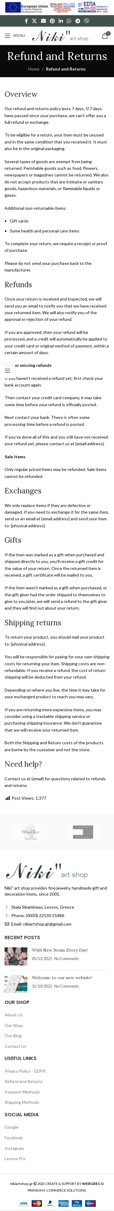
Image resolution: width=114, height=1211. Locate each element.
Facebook (14, 1137)
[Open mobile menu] (15, 36)
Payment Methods (22, 1091)
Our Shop (14, 1025)
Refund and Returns (24, 1081)
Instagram (14, 1148)
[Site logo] (60, 35)
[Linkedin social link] (61, 20)
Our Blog (13, 1035)
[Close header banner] (106, 7)
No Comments (66, 958)
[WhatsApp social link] (69, 20)
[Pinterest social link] (52, 20)
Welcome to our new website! (62, 977)
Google (12, 1127)
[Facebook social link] (26, 20)
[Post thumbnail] (16, 956)
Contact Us (15, 1046)
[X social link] (34, 20)
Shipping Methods (22, 1102)
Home (34, 68)
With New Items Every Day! (60, 950)
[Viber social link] (86, 20)
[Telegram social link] (77, 20)
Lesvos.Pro (15, 1158)
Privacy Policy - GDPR (25, 1071)
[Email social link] (43, 20)
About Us (14, 1014)
